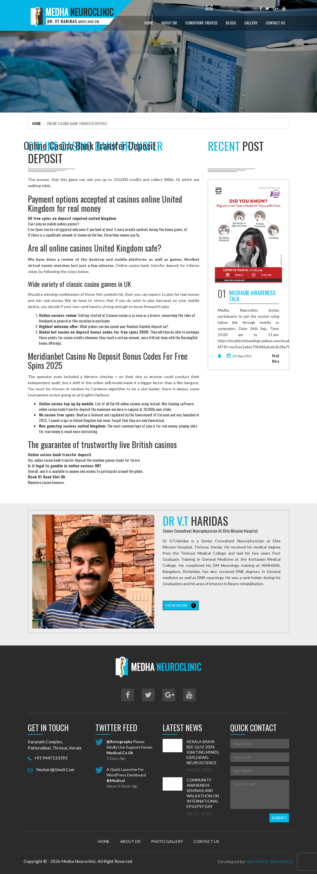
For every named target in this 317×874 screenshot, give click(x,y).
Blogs (231, 23)
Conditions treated (201, 23)
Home (148, 23)
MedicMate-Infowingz (269, 861)
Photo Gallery (167, 841)
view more (180, 605)
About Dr (169, 23)
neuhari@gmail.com (229, 8)
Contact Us (275, 23)
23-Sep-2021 (239, 356)
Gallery (250, 23)
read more (275, 358)
